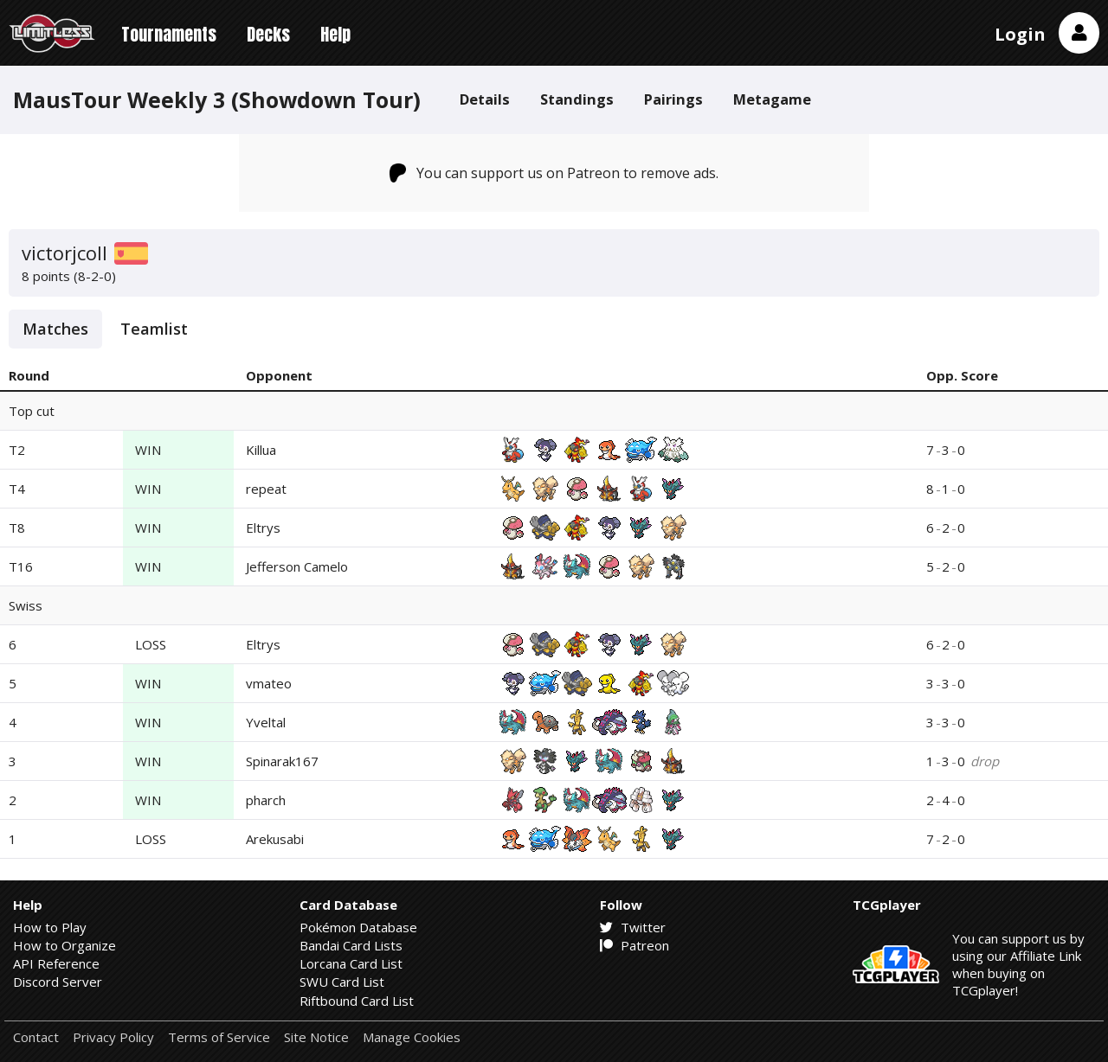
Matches (55, 328)
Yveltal (266, 722)
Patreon (634, 945)
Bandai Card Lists (351, 945)
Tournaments (168, 34)
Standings (577, 99)
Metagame (772, 99)
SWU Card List (342, 981)
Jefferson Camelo (297, 566)
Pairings (673, 99)
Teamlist (154, 328)
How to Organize (64, 945)
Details (485, 99)
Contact (36, 1037)
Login (1020, 34)
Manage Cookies (412, 1037)
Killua (261, 449)
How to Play (50, 927)
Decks (268, 34)
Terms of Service (219, 1037)
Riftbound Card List (357, 1000)
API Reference (56, 963)
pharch (266, 800)
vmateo (269, 683)
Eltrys (263, 527)
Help (335, 34)
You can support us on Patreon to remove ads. (554, 172)
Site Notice (316, 1037)
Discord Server (57, 981)
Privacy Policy (113, 1037)
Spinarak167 (282, 761)
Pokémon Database (358, 927)
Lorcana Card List (351, 963)
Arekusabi (275, 839)
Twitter (633, 927)
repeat (266, 488)
